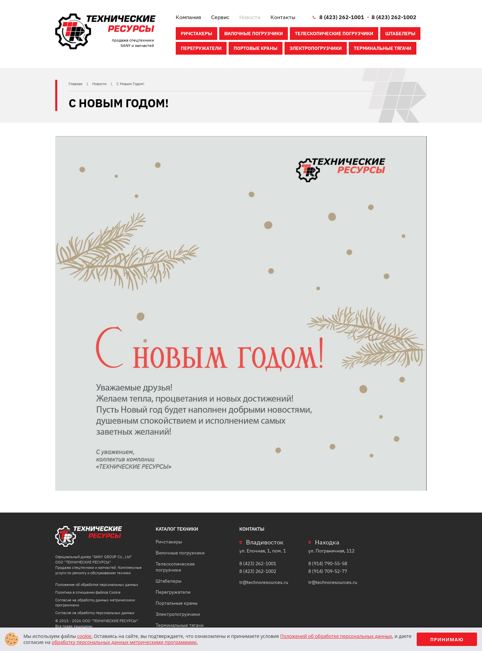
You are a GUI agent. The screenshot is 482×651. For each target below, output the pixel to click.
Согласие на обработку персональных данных (95, 612)
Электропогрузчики (316, 48)
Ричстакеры (196, 34)
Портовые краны (255, 48)
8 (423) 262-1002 (394, 17)
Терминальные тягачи (382, 48)
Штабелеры (400, 34)
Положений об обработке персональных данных (336, 636)
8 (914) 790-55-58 (327, 563)
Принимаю (447, 639)
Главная (76, 83)
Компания (188, 17)
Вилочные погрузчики (253, 34)
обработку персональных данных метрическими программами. (125, 642)
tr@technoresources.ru (263, 582)
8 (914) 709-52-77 (327, 571)
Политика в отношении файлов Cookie (87, 592)
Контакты (283, 17)
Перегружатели (201, 48)
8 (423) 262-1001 (341, 17)
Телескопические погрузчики (334, 34)
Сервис (220, 17)
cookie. (85, 636)
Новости (249, 17)
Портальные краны (176, 603)
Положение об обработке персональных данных (96, 584)
